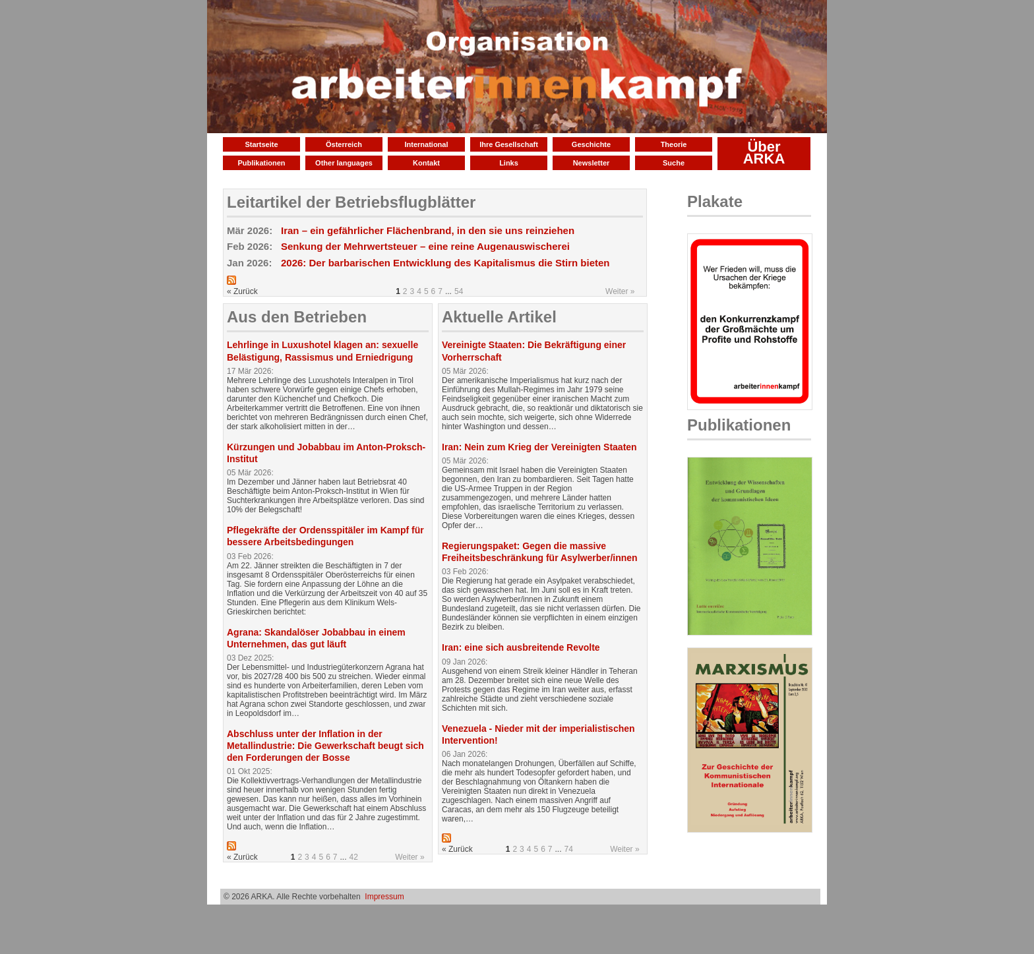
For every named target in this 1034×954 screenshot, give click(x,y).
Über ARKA (764, 152)
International (426, 144)
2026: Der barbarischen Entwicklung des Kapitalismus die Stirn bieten (445, 262)
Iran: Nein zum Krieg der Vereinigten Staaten (539, 447)
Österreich (344, 144)
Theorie (674, 144)
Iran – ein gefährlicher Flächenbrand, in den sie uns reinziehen (427, 230)
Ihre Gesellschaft (508, 144)
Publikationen (261, 163)
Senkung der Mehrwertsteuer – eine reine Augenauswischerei (425, 246)
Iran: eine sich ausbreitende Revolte (521, 647)
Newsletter (591, 163)
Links (508, 163)
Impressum (384, 896)
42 (354, 857)
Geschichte (591, 144)
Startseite (261, 144)
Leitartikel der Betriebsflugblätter (351, 202)
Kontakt (426, 163)
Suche (673, 163)
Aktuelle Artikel (499, 317)
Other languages (344, 163)
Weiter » (619, 291)
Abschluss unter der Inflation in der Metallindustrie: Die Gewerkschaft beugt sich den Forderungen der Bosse (325, 746)
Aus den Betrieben (297, 317)
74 (568, 849)
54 (458, 291)
